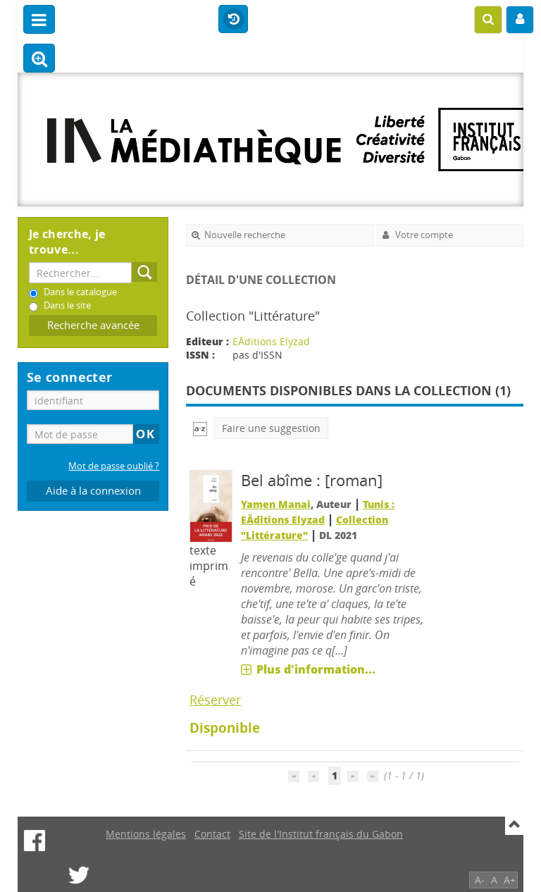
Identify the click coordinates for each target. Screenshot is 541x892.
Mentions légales (146, 834)
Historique (233, 20)
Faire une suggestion (271, 428)
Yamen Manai (276, 504)
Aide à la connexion (93, 490)
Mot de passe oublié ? (113, 466)
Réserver (215, 699)
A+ (510, 879)
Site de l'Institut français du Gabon (321, 834)
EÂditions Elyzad (271, 341)
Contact (212, 834)
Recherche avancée (93, 325)
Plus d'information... (315, 669)
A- (480, 879)
